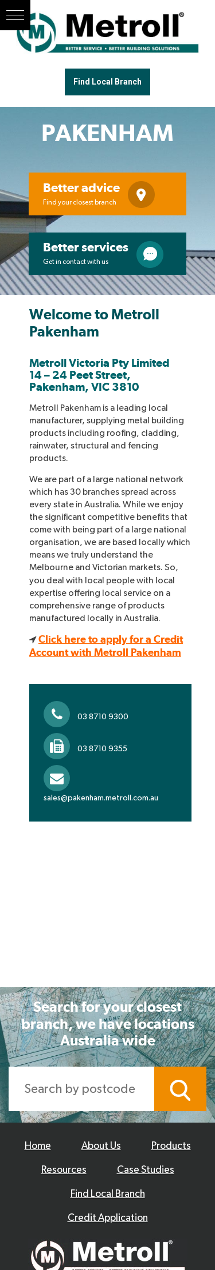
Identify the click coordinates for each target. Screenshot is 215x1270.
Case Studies (145, 1170)
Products (171, 1146)
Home (38, 1146)
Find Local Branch (107, 81)
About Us (101, 1146)
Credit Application (108, 1218)
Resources (64, 1170)
